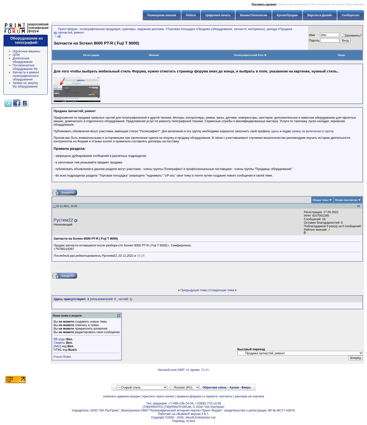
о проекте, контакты (218, 396)
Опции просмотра (346, 200)
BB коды (60, 339)
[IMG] (57, 346)
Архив (234, 387)
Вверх (246, 387)
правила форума (189, 396)
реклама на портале (249, 396)
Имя (312, 35)
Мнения (154, 55)
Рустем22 (63, 220)
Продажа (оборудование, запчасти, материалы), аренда (237, 29)
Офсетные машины (26, 51)
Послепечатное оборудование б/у (25, 67)
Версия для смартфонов (294, 4)
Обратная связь (214, 387)
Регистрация (91, 55)
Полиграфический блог (250, 55)
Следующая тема (221, 290)
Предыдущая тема (193, 290)
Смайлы (59, 342)
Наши (341, 55)
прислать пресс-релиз (158, 396)
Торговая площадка (181, 29)
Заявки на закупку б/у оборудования (25, 84)
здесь (275, 131)
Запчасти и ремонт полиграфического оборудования (26, 76)
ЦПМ (16, 54)
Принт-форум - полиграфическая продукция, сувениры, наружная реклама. (111, 29)
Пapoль (314, 40)
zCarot (190, 421)
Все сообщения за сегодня (327, 4)
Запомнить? (351, 35)
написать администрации (121, 396)
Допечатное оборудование (23, 60)
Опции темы (320, 200)
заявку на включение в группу (312, 131)
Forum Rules (62, 356)
